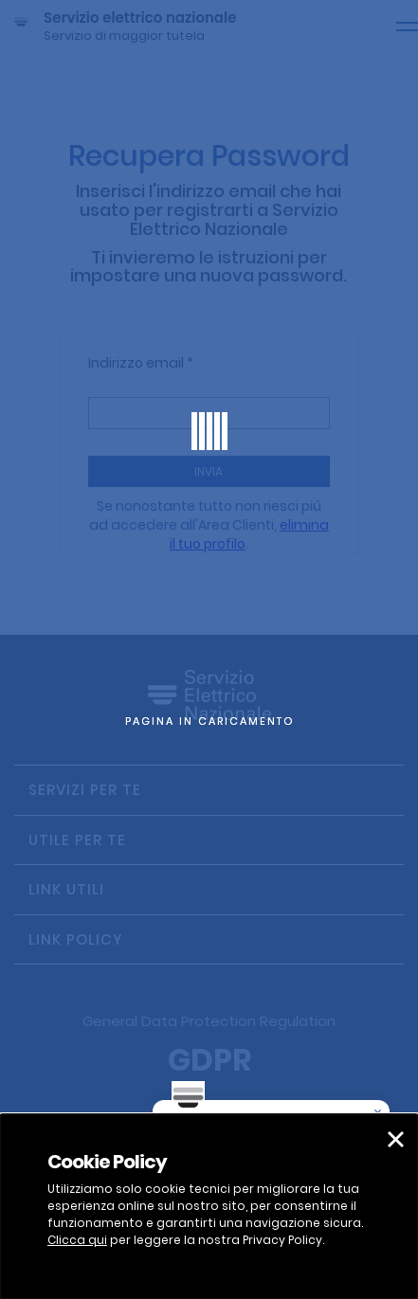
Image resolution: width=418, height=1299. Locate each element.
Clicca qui (77, 1240)
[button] (396, 1139)
